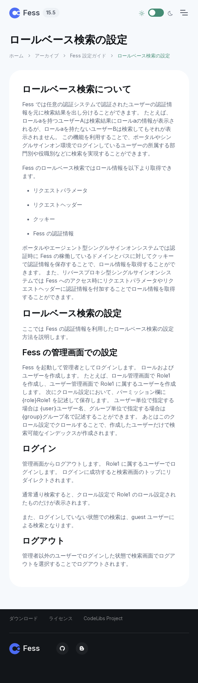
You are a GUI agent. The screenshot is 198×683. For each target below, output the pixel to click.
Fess (34, 12)
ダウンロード (23, 618)
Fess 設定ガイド (88, 55)
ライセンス (61, 618)
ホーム (16, 55)
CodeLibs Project (103, 618)
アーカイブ (47, 55)
